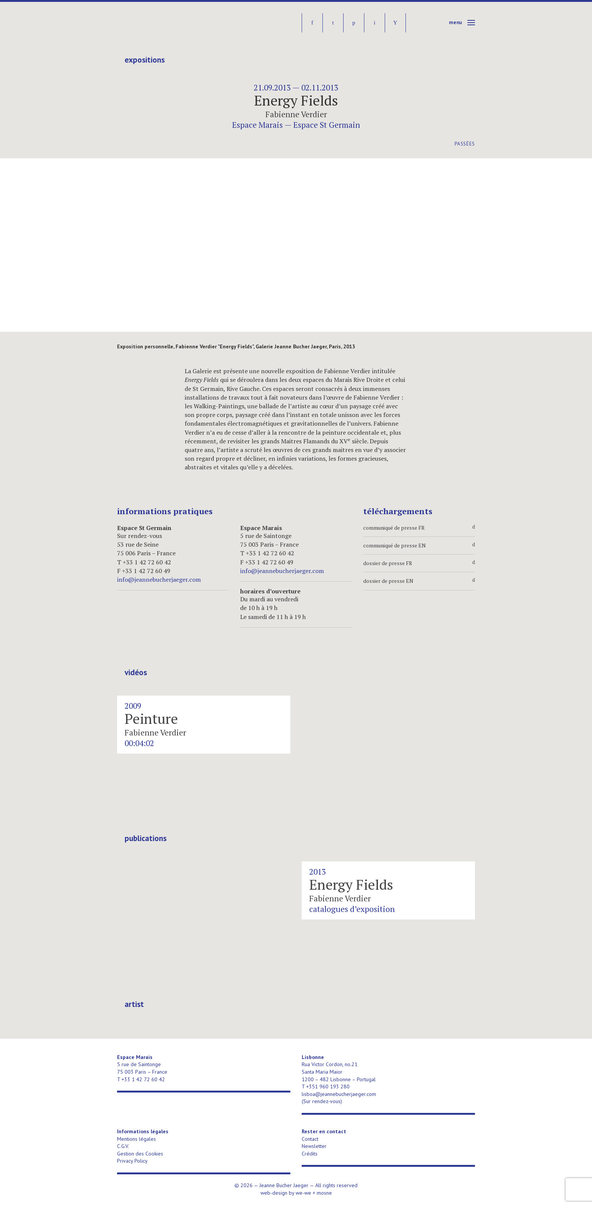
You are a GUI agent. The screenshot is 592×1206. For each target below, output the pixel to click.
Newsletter (314, 1146)
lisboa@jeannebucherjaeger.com (339, 1094)
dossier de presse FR (419, 563)
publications (145, 838)
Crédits (310, 1153)
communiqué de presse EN (419, 545)
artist (134, 1004)
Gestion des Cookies (140, 1153)
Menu (455, 22)
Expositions (145, 60)
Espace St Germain (326, 125)
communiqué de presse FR (419, 527)
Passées (465, 144)
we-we (303, 1192)
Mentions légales (136, 1139)
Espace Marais (257, 125)
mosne (324, 1192)
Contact (310, 1139)
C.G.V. (123, 1146)
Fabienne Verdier (296, 114)
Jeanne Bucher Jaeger (175, 22)
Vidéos (136, 672)
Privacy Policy (132, 1160)
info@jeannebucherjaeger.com (159, 579)
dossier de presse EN (419, 581)
